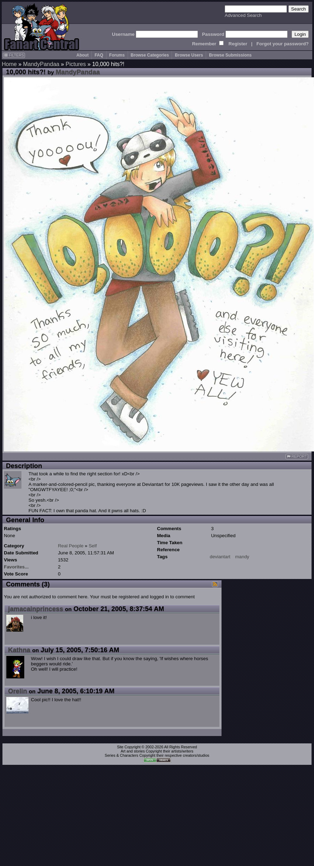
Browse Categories (150, 55)
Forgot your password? (282, 43)
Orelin (17, 691)
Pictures (75, 64)
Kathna (19, 649)
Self (93, 545)
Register (238, 43)
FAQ (99, 55)
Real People (71, 545)
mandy (242, 556)
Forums (117, 55)
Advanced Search (243, 15)
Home (9, 64)
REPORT (297, 456)
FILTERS (14, 55)
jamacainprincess (35, 608)
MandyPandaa (41, 64)
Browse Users (189, 55)
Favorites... (16, 566)
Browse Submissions (230, 55)
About (82, 55)
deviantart (220, 556)
